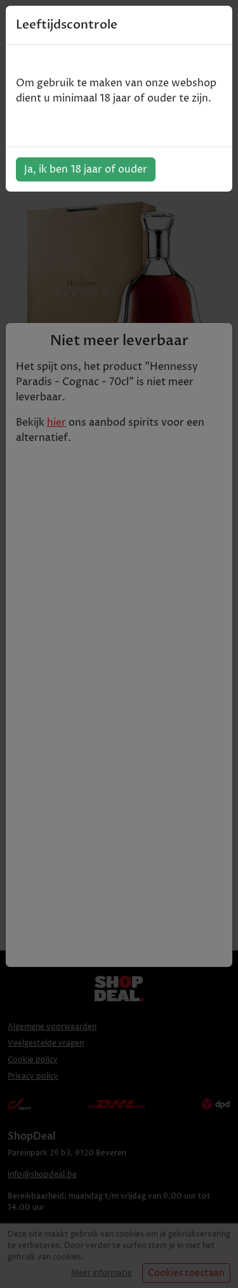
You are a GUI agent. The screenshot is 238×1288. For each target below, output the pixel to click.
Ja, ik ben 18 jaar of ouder (85, 169)
